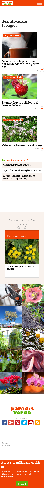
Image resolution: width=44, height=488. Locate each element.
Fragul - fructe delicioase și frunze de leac (20, 104)
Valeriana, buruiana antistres (22, 145)
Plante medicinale (13, 77)
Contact (5, 443)
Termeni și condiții (9, 441)
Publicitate (6, 445)
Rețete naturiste (12, 35)
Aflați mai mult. (7, 477)
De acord (22, 484)
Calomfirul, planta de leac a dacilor (21, 267)
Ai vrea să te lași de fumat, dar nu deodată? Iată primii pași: (20, 64)
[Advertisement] (22, 12)
